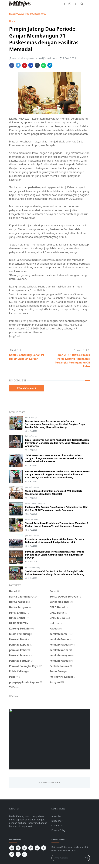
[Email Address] (67, 858)
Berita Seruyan (31, 519)
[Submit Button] (86, 858)
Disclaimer (56, 820)
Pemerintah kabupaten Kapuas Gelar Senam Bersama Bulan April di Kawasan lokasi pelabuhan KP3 (55, 541)
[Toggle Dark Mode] (76, 4)
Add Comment (26, 388)
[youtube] (37, 847)
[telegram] (11, 847)
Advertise (56, 816)
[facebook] (64, 4)
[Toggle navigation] (87, 4)
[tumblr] (18, 847)
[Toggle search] (82, 4)
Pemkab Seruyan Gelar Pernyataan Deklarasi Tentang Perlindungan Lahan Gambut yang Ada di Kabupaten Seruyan (54, 554)
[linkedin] (24, 847)
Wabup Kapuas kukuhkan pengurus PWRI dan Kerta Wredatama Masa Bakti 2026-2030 (53, 492)
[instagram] (69, 4)
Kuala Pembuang (32, 567)
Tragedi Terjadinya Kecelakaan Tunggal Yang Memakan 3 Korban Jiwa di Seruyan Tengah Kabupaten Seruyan (56, 525)
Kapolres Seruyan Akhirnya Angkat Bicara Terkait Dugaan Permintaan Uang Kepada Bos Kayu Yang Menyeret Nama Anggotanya (57, 442)
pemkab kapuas (32, 487)
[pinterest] (30, 847)
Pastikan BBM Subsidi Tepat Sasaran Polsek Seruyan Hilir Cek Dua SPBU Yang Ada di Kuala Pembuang (56, 508)
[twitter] (11, 854)
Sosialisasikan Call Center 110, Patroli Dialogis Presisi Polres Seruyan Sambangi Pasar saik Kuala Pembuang (54, 573)
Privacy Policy (58, 830)
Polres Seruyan (31, 417)
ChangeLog (57, 825)
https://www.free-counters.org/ (27, 13)
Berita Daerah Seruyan (35, 503)
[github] (24, 854)
